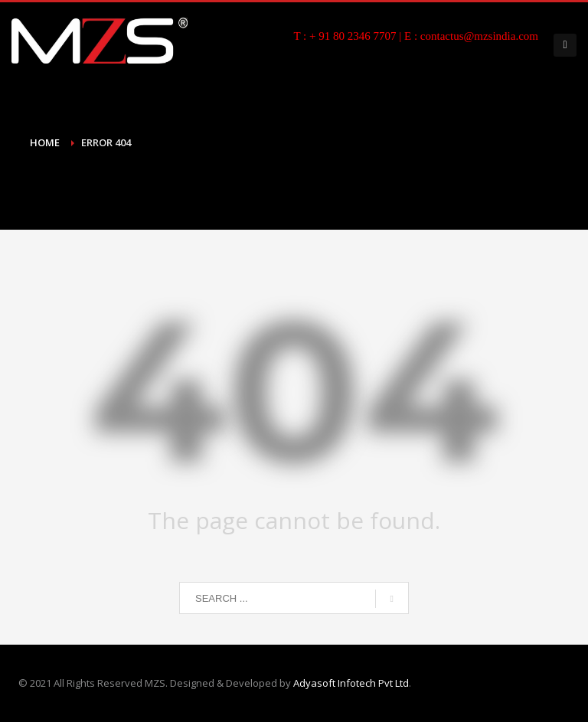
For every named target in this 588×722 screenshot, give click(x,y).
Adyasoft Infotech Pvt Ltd (351, 683)
